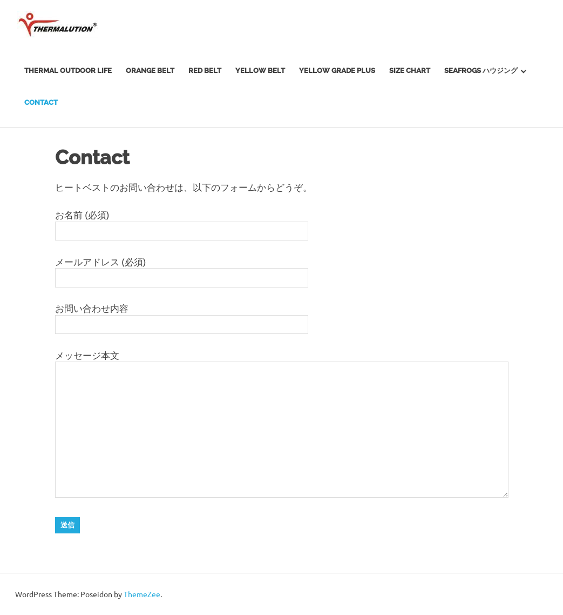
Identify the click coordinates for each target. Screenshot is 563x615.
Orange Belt (150, 70)
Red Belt (204, 70)
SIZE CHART (409, 70)
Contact (41, 102)
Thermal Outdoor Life (68, 70)
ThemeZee (142, 594)
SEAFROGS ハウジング (481, 70)
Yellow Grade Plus (337, 70)
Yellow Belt (260, 70)
